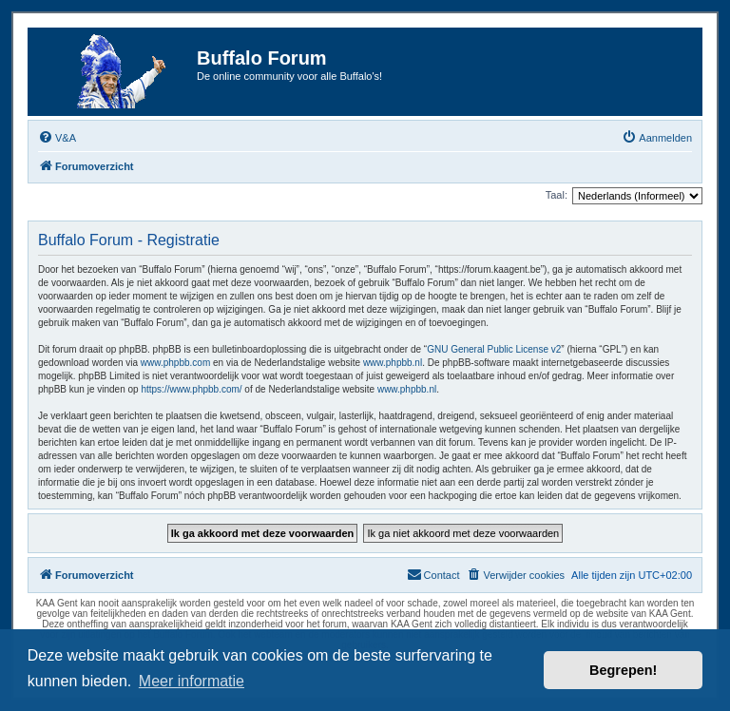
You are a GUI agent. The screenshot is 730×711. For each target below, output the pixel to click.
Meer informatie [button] (191, 681)
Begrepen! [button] (623, 670)
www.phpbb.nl (392, 362)
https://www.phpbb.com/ (191, 389)
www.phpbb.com (175, 362)
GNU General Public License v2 (494, 349)
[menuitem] (57, 137)
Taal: (556, 195)
